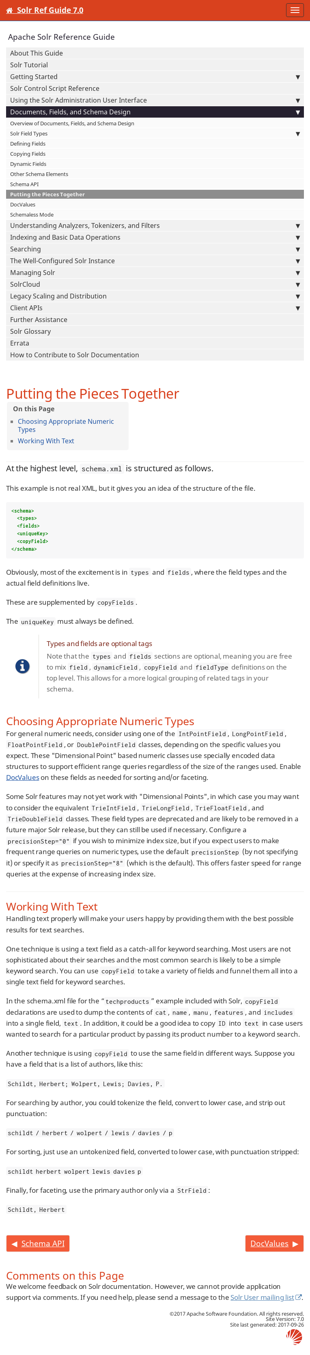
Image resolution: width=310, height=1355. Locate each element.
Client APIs (155, 307)
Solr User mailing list (262, 1297)
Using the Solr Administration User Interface (155, 100)
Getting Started (155, 76)
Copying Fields (27, 153)
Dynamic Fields (28, 163)
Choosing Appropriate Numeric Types (66, 425)
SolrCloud (155, 284)
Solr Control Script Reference (54, 88)
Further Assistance (38, 319)
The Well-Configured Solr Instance (155, 260)
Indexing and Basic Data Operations (155, 237)
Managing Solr (155, 272)
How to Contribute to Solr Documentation (74, 354)
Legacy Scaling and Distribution (155, 296)
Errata (19, 343)
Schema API (24, 184)
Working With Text (46, 440)
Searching (155, 249)
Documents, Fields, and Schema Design (155, 111)
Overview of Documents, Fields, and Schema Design (72, 123)
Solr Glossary (30, 331)
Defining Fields (27, 143)
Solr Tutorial (29, 64)
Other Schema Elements (39, 174)
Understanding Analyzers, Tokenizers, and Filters (155, 225)
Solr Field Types (155, 133)
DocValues (22, 204)
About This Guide (36, 53)
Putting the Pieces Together (47, 194)
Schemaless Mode (32, 214)
